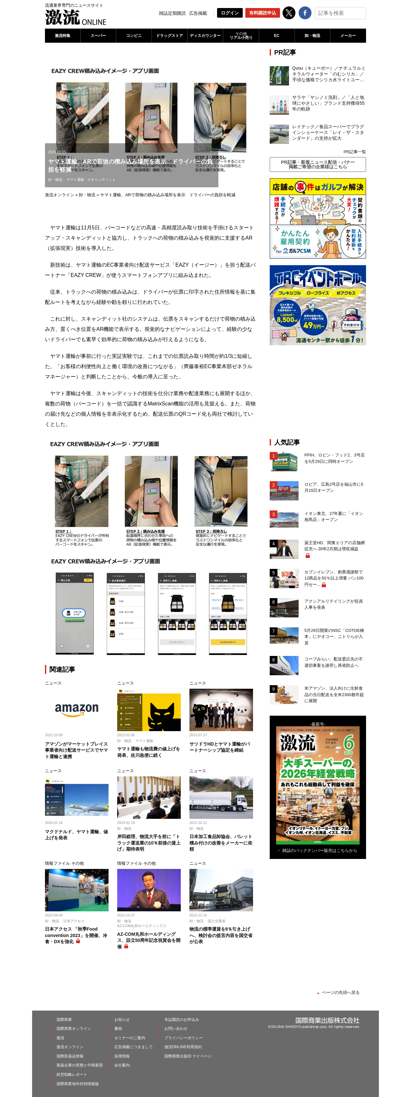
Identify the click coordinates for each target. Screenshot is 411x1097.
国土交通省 (216, 921)
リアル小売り (240, 35)
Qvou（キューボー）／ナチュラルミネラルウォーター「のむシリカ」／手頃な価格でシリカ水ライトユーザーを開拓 (329, 74)
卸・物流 (312, 35)
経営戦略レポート (72, 1074)
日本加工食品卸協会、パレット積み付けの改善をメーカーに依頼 (220, 843)
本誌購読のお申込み (181, 1020)
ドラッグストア (169, 35)
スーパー (98, 35)
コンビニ (134, 35)
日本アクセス (73, 921)
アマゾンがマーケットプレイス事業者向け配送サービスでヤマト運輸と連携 (76, 750)
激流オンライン (59, 194)
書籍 (118, 1029)
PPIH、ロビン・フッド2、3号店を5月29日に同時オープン (334, 458)
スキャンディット (101, 179)
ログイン (230, 12)
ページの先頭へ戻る (341, 992)
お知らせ (122, 1020)
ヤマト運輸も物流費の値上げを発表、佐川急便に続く (148, 752)
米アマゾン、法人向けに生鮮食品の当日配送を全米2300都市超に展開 (334, 694)
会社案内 (122, 1065)
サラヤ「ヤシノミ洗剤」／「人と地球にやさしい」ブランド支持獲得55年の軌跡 (328, 103)
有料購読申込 (262, 12)
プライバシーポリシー (183, 1038)
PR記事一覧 (355, 151)
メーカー (348, 35)
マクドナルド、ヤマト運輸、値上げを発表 (76, 835)
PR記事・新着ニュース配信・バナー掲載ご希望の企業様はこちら (317, 164)
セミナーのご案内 (129, 1038)
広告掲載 (198, 13)
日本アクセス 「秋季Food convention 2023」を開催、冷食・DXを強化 (76, 935)
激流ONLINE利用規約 (183, 1047)
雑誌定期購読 (172, 13)
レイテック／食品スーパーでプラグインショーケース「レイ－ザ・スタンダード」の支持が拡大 (328, 132)
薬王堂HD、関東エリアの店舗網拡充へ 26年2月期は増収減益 (334, 546)
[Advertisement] (318, 392)
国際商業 (64, 1020)
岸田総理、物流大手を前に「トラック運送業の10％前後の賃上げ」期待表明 (149, 843)
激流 (60, 1038)
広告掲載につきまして (133, 1047)
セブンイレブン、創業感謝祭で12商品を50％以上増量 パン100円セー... (333, 578)
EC (276, 35)
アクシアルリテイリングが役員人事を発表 (333, 604)
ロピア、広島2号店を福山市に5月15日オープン (333, 487)
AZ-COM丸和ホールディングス (141, 926)
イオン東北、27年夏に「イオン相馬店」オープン (333, 516)
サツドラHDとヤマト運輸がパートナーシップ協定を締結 (219, 747)
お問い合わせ (176, 1029)
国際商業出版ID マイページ (188, 1056)
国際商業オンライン (74, 1029)
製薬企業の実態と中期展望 (80, 1065)
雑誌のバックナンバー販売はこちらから (319, 850)
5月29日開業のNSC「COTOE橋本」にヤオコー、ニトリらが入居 (334, 636)
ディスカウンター (205, 35)
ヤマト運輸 (75, 179)
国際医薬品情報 (70, 1056)
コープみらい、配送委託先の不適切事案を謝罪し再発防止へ (333, 662)
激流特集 (62, 35)
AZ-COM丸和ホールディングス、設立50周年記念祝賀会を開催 (149, 940)
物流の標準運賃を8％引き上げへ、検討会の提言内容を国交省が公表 (220, 935)
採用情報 (122, 1056)
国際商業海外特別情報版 (78, 1084)
